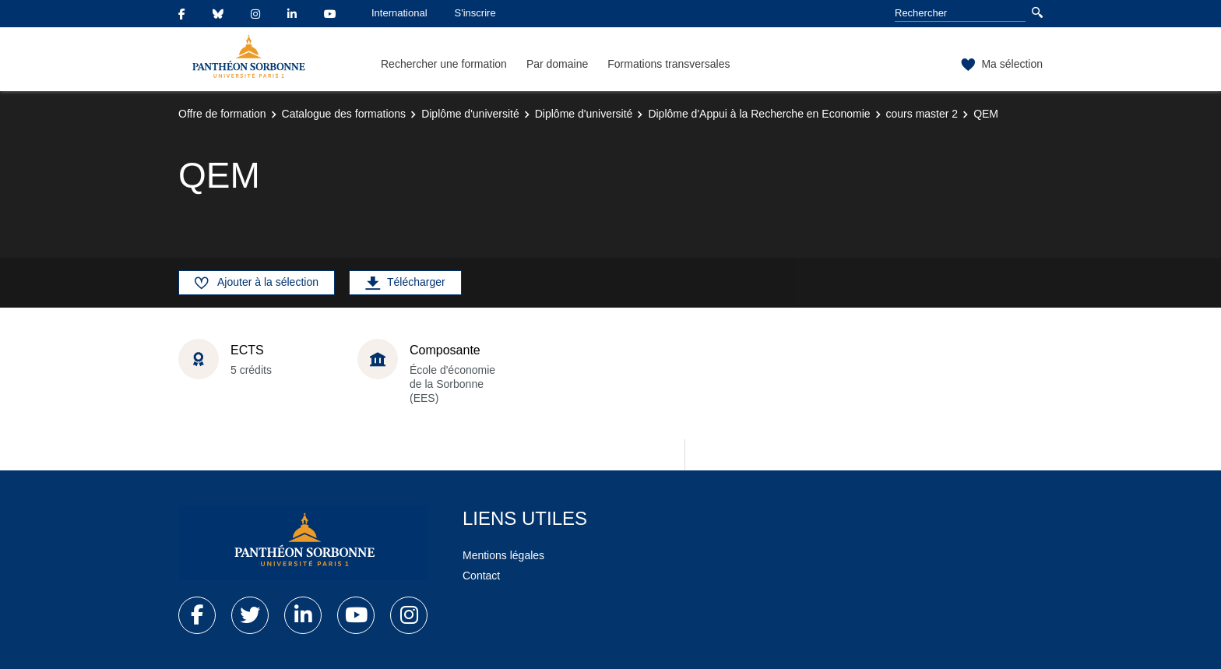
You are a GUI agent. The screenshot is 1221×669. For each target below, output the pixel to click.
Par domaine (557, 64)
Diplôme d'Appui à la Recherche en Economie (759, 113)
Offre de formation (222, 113)
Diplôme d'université (470, 113)
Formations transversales (668, 64)
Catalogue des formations (344, 113)
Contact (481, 575)
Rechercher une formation (444, 64)
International (399, 13)
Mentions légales (503, 555)
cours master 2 (922, 113)
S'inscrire (475, 13)
